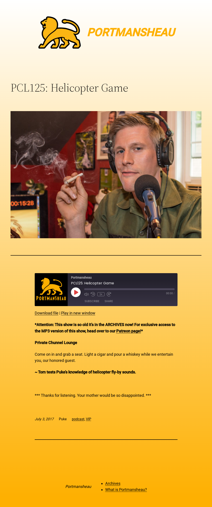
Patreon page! (128, 331)
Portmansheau (78, 486)
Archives (112, 483)
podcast (78, 419)
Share (109, 301)
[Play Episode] (76, 292)
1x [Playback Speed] (101, 294)
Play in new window (78, 313)
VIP (88, 419)
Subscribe (92, 301)
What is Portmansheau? (126, 489)
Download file (46, 313)
